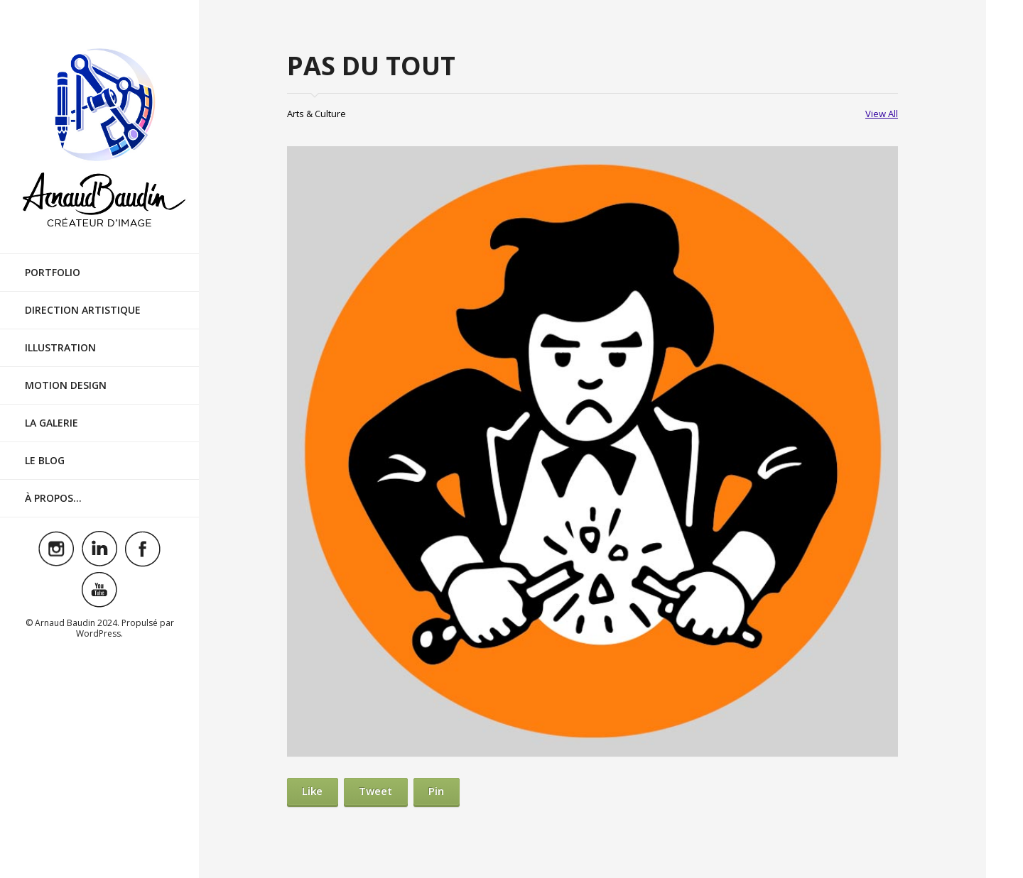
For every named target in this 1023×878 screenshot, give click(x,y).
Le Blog (45, 460)
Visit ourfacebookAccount (142, 548)
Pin (436, 791)
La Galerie (51, 422)
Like (312, 791)
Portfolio (52, 272)
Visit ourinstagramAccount (56, 548)
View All (881, 113)
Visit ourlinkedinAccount (99, 548)
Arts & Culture (316, 113)
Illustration (60, 347)
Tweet (375, 791)
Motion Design (66, 385)
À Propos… (53, 498)
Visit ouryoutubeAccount (99, 589)
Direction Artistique (83, 310)
